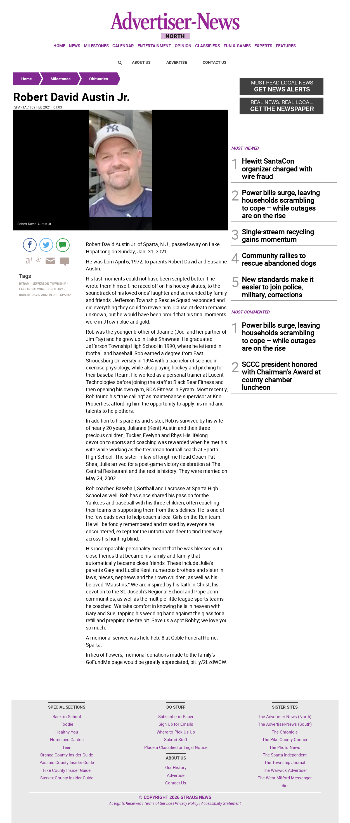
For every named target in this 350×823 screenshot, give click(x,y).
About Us (141, 62)
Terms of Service (158, 803)
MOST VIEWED (245, 148)
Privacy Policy (186, 803)
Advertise (176, 62)
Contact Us (214, 62)
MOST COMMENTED (250, 312)
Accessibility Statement (221, 803)
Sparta (20, 107)
